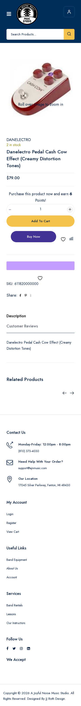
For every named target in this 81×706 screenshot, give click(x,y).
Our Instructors (15, 623)
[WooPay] (40, 265)
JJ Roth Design (55, 698)
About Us (12, 568)
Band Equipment (16, 560)
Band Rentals (14, 605)
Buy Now (33, 236)
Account (11, 577)
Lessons (11, 614)
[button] (72, 238)
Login (9, 514)
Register (11, 523)
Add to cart (40, 221)
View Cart (12, 532)
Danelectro (18, 140)
